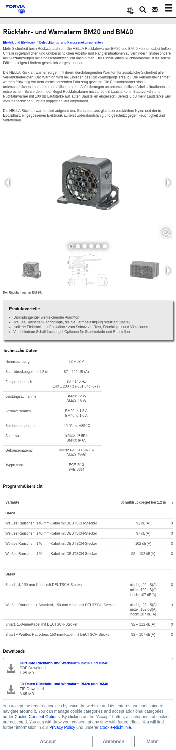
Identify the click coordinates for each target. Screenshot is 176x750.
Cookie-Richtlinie (115, 727)
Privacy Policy (62, 727)
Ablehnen (114, 741)
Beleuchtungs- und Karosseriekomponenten (71, 42)
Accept (48, 741)
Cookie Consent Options (37, 716)
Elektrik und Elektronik (19, 42)
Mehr (152, 741)
